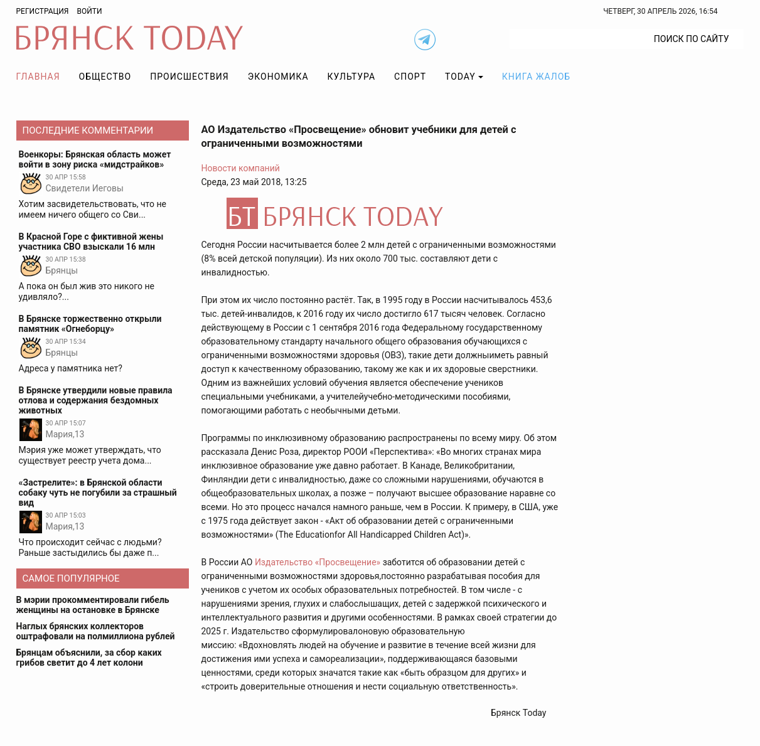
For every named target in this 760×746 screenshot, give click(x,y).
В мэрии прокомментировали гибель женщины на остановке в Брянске (92, 605)
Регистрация (42, 11)
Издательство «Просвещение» (317, 562)
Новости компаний (240, 168)
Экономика (278, 77)
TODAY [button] (460, 77)
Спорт (410, 77)
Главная (38, 77)
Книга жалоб (536, 77)
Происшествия (189, 77)
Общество (105, 77)
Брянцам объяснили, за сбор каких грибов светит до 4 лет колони (89, 657)
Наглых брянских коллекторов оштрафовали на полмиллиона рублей (95, 631)
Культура (351, 77)
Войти (89, 11)
